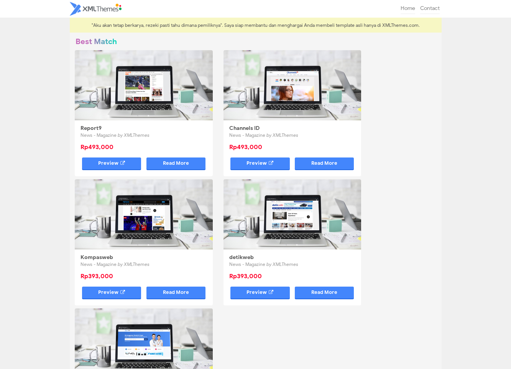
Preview (102, 150)
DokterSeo (219, 231)
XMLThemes (270, 359)
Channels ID (220, 115)
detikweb (93, 231)
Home (408, 8)
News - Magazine (115, 122)
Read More (157, 150)
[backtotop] (255, 350)
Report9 (91, 115)
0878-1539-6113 (378, 314)
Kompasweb (345, 115)
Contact (430, 8)
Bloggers (231, 238)
